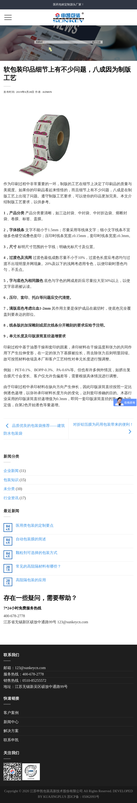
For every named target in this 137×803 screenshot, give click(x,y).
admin (47, 91)
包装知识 (11, 480)
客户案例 (11, 713)
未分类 (9, 489)
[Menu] (8, 17)
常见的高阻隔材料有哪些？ (38, 566)
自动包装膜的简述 (31, 539)
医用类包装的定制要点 (35, 525)
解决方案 (11, 731)
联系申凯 (11, 740)
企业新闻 (11, 471)
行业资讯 (11, 498)
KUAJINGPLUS (54, 797)
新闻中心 (11, 722)
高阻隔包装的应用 (31, 580)
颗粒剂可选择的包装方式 (36, 553)
